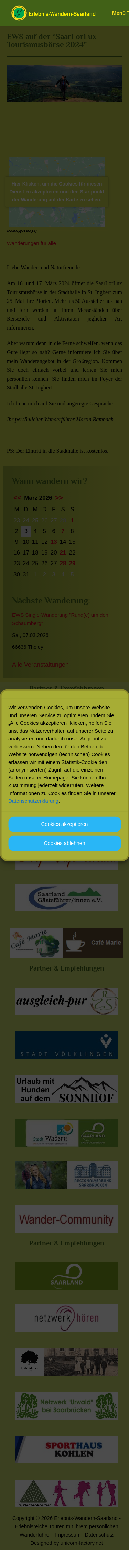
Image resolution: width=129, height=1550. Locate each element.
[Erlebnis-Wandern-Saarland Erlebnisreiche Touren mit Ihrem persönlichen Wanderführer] (53, 13)
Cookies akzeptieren (64, 824)
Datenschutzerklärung (33, 801)
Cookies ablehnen (64, 843)
